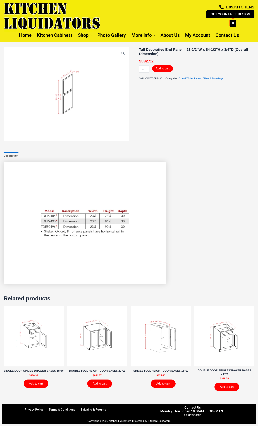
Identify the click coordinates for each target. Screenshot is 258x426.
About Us (170, 35)
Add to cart (162, 68)
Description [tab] (11, 155)
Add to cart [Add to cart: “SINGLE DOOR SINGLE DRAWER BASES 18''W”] (36, 383)
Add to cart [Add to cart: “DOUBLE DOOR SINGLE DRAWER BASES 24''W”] (227, 386)
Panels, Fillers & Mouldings (208, 78)
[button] (123, 53)
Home (25, 35)
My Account (197, 35)
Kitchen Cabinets (55, 35)
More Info (143, 35)
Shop (85, 35)
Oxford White (185, 78)
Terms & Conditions (62, 409)
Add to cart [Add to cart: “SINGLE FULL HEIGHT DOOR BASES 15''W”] (163, 383)
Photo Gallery (111, 35)
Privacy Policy (34, 409)
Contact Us (227, 35)
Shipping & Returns (93, 409)
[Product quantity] (144, 68)
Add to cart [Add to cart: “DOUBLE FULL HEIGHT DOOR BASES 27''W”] (99, 383)
